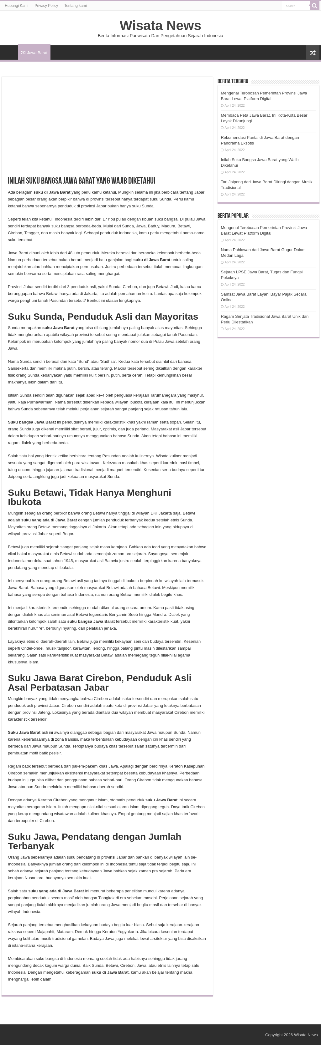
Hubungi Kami (16, 5)
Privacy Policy (46, 5)
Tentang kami (75, 5)
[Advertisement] (107, 130)
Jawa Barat (34, 52)
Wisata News (160, 25)
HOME (10, 51)
